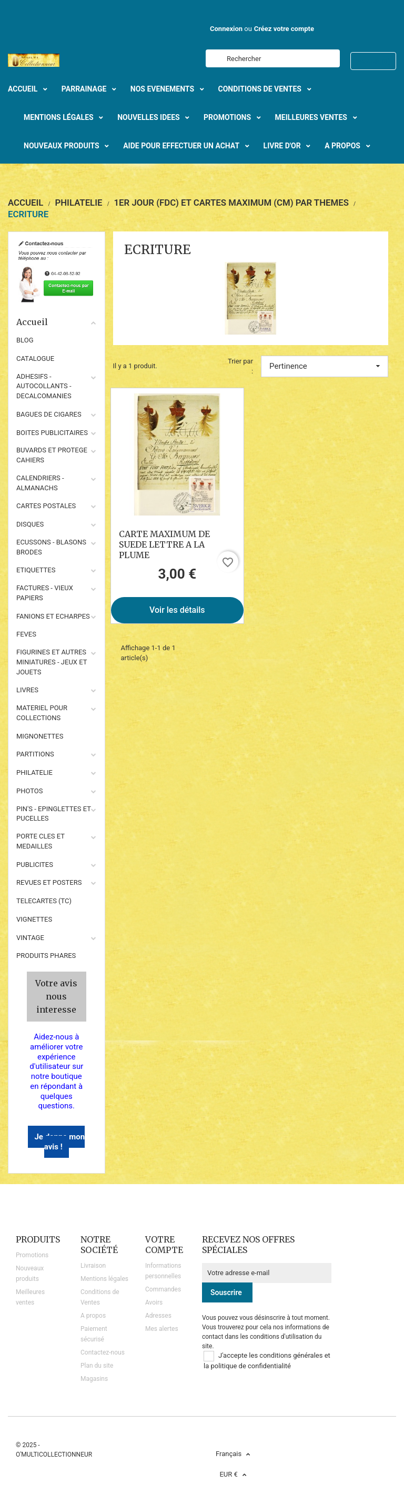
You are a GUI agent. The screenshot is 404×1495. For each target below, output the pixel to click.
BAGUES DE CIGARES (49, 414)
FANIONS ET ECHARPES (53, 616)
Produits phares (46, 955)
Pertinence (324, 366)
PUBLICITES (34, 864)
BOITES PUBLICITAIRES (52, 433)
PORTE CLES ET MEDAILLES (40, 841)
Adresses (158, 1315)
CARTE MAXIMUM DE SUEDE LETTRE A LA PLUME (164, 544)
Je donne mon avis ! (59, 1141)
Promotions (32, 1255)
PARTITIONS (35, 754)
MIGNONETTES (39, 736)
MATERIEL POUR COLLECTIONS (41, 713)
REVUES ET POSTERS (49, 882)
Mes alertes (161, 1328)
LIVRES (27, 690)
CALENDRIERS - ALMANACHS (40, 483)
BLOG (25, 340)
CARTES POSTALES (46, 506)
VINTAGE (30, 938)
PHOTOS (29, 791)
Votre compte (164, 1244)
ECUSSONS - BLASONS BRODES (51, 547)
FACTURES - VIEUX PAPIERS (44, 593)
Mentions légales (104, 1278)
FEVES (26, 634)
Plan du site (96, 1365)
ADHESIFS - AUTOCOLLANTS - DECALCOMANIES (44, 386)
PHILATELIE (34, 772)
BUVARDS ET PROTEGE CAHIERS (51, 455)
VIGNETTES (34, 919)
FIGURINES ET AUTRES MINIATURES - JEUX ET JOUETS (51, 662)
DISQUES (30, 524)
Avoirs (154, 1302)
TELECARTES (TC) (44, 901)
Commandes (163, 1289)
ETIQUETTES (35, 570)
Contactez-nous (102, 1352)
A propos (93, 1315)
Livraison (93, 1265)
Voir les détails (177, 610)
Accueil (56, 322)
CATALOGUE (35, 358)
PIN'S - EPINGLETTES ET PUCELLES (53, 814)
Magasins (94, 1378)
